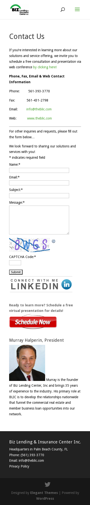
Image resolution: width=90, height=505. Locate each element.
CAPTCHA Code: (22, 257)
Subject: (16, 190)
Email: (14, 177)
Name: (14, 164)
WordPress (45, 498)
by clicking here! (45, 67)
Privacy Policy (19, 466)
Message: (17, 202)
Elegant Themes (44, 493)
